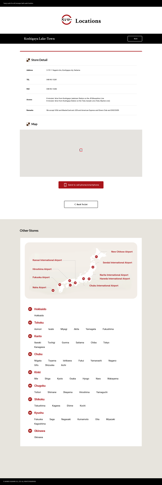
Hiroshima (84, 392)
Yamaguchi (101, 392)
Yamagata (91, 329)
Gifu (36, 365)
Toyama (52, 360)
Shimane (52, 392)
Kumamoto (83, 419)
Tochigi (51, 342)
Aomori (38, 329)
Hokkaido (39, 315)
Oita (97, 419)
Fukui (81, 360)
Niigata (38, 360)
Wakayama (112, 378)
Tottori (37, 392)
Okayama (67, 392)
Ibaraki (37, 342)
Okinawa (38, 437)
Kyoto (60, 378)
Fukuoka (38, 419)
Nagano (112, 360)
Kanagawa (39, 347)
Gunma (65, 342)
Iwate (51, 329)
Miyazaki (110, 419)
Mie (36, 378)
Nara (98, 378)
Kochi (83, 405)
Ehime (70, 405)
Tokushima (39, 405)
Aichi (63, 365)
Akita (76, 329)
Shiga (47, 378)
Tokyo (106, 342)
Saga (52, 419)
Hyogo (86, 378)
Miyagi (64, 329)
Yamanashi (96, 360)
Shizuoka (49, 365)
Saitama (80, 342)
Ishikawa (67, 360)
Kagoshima (40, 423)
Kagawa (56, 405)
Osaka (73, 378)
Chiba (94, 342)
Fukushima (108, 329)
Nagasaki (66, 419)
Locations (81, 20)
